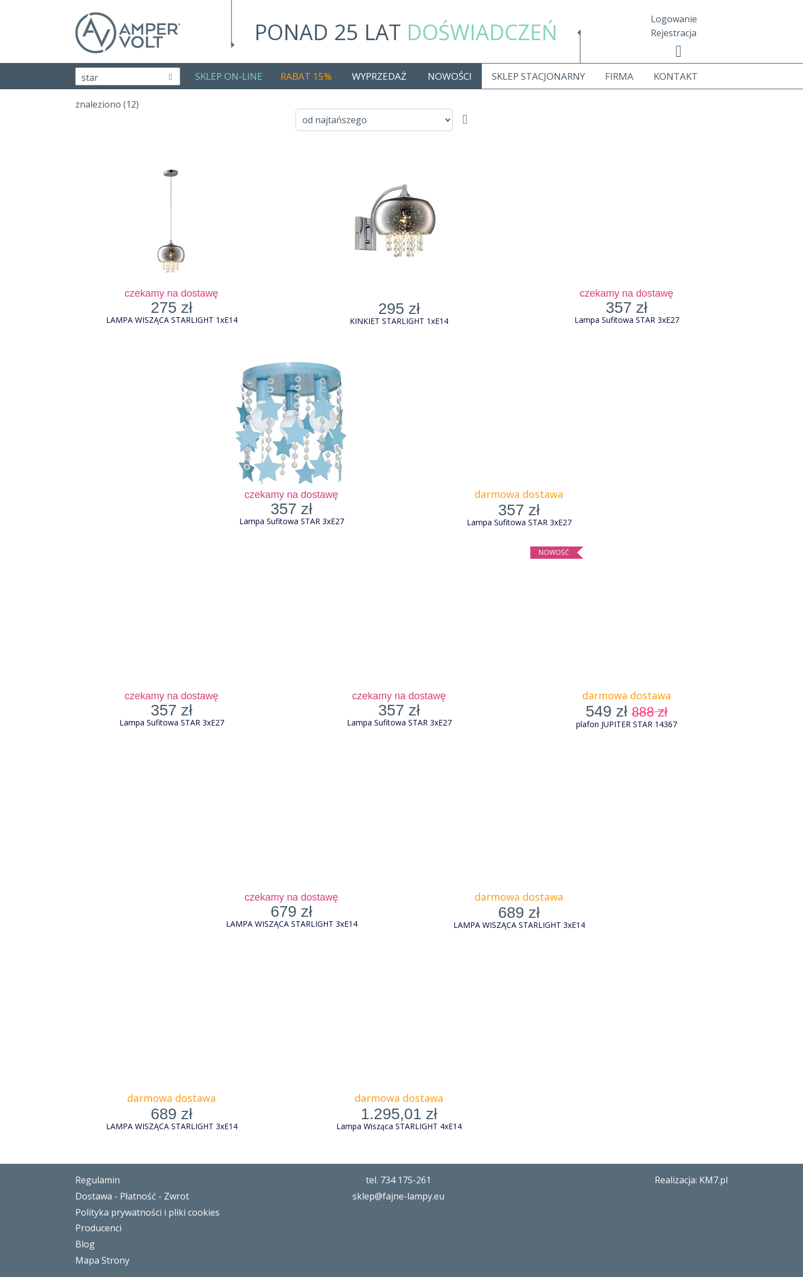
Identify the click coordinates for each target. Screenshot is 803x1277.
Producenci (98, 1228)
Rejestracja (673, 33)
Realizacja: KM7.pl (691, 1180)
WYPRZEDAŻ (379, 76)
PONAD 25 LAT (406, 31)
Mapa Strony (102, 1260)
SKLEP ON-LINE (229, 76)
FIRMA (619, 76)
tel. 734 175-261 (398, 1180)
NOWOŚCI (450, 76)
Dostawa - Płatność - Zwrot (132, 1196)
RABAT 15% (306, 76)
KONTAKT (676, 76)
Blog (85, 1244)
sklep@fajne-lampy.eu (398, 1196)
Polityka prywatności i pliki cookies (147, 1212)
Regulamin (97, 1180)
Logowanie (674, 19)
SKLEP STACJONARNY (538, 76)
